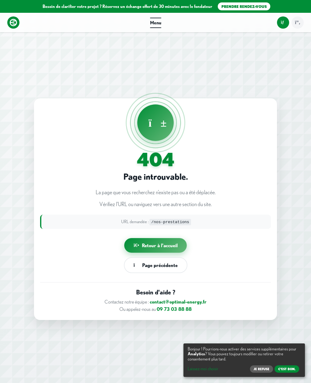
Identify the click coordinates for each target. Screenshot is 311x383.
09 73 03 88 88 (174, 309)
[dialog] (244, 360)
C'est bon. (287, 369)
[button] (155, 22)
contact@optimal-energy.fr (178, 301)
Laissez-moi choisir (203, 368)
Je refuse (261, 369)
